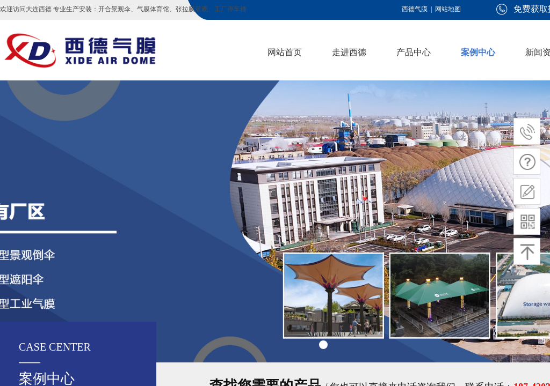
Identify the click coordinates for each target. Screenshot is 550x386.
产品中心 (413, 52)
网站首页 (284, 52)
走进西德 (349, 52)
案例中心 (478, 52)
